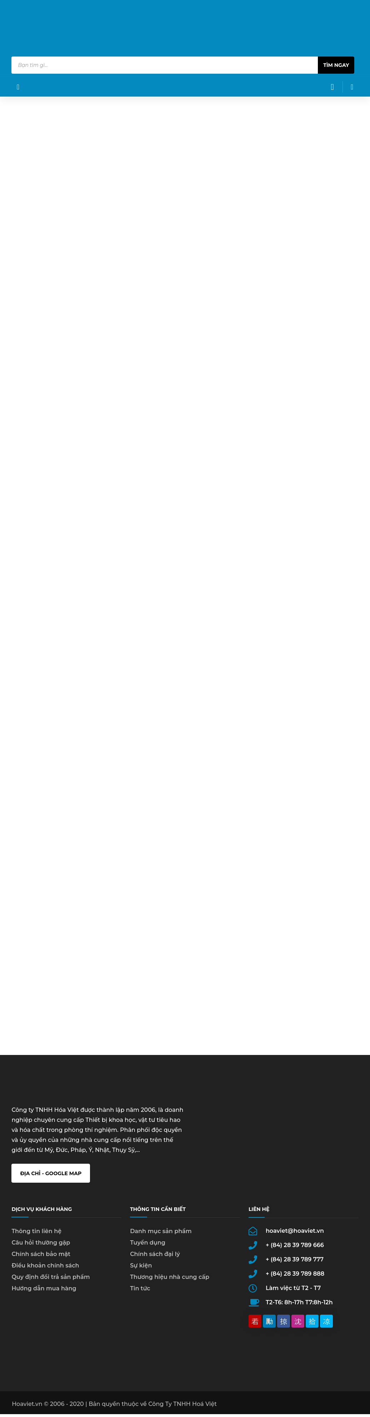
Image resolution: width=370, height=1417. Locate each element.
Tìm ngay (336, 65)
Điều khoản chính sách (45, 1272)
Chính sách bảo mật (40, 1261)
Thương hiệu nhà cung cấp (169, 1284)
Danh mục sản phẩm (161, 1238)
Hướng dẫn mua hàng (43, 1295)
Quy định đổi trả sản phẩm (50, 1284)
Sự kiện (141, 1272)
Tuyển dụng (147, 1249)
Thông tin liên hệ (36, 1238)
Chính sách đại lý (155, 1261)
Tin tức (140, 1295)
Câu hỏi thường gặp (40, 1249)
